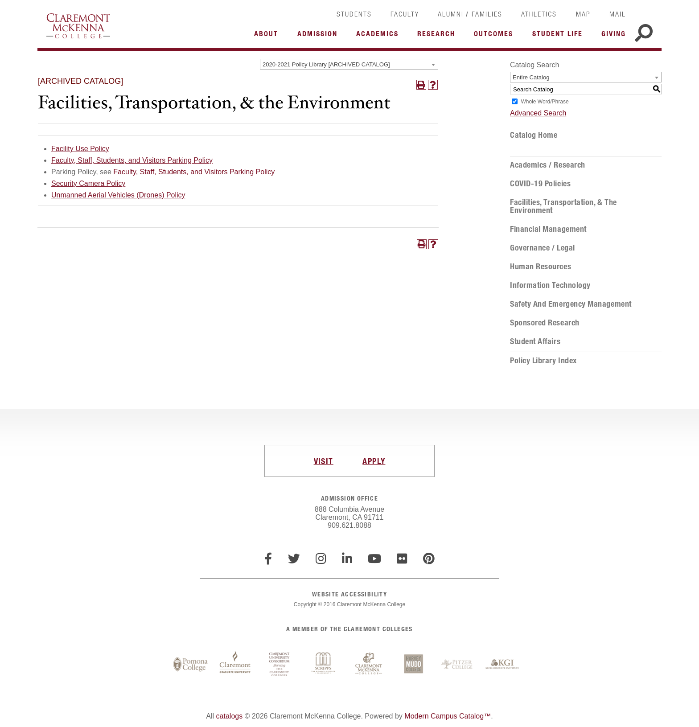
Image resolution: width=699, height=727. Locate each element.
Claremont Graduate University (235, 664)
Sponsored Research (545, 322)
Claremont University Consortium (279, 664)
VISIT (323, 461)
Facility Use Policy (80, 148)
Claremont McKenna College (78, 25)
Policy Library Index (543, 360)
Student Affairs (535, 341)
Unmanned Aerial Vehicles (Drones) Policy (118, 195)
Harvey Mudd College (413, 664)
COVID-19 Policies (540, 183)
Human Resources (540, 266)
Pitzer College (458, 664)
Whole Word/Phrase (544, 102)
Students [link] (354, 13)
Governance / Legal (542, 247)
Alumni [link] (451, 13)
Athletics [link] (539, 13)
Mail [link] (617, 13)
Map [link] (583, 13)
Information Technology (550, 285)
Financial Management (548, 229)
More (268, 36)
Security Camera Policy (88, 183)
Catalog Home (533, 135)
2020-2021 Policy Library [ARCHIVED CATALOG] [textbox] (326, 64)
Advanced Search (538, 113)
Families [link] (487, 13)
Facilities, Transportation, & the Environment (563, 206)
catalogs (229, 716)
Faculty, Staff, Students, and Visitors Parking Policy (132, 160)
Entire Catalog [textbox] (531, 77)
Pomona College (190, 664)
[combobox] (349, 64)
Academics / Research (547, 164)
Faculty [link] (405, 13)
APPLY (373, 461)
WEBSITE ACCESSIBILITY (349, 594)
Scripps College (324, 664)
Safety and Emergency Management (571, 304)
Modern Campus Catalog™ (447, 716)
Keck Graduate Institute (502, 664)
